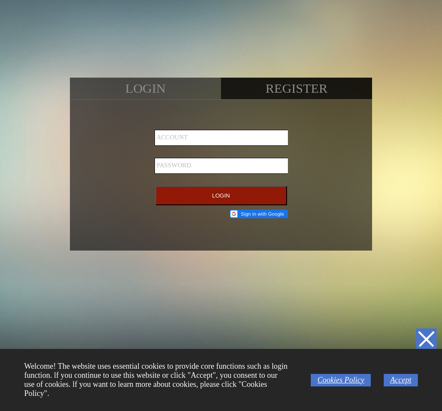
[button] (258, 214)
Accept (400, 380)
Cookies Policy (340, 380)
